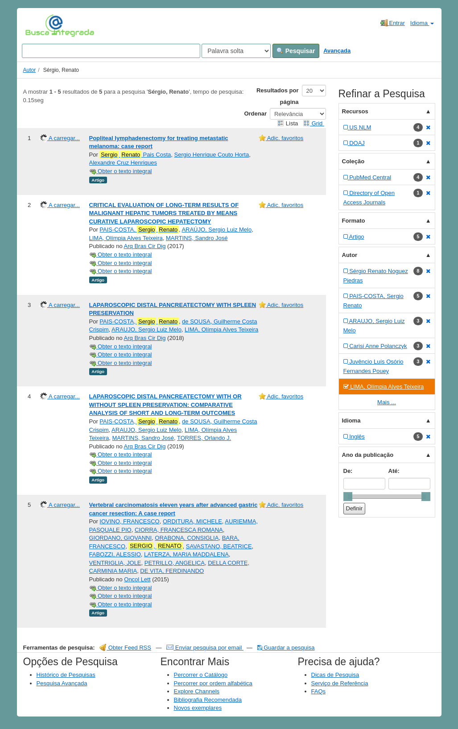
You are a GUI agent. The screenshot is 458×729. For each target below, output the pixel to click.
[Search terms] (111, 51)
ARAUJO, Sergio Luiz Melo (146, 329)
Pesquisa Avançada (62, 683)
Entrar (392, 22)
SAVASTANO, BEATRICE (219, 546)
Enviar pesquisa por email (204, 647)
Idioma (422, 23)
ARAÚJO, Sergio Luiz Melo (217, 229)
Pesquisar (295, 50)
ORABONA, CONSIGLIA (187, 537)
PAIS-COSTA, (139, 230)
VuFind (39, 25)
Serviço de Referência (339, 683)
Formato (353, 220)
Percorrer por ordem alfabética (213, 683)
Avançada (337, 50)
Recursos (355, 111)
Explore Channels (197, 691)
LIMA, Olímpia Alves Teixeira (126, 238)
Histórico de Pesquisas (66, 674)
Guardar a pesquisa (286, 647)
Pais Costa (135, 155)
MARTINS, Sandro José (196, 238)
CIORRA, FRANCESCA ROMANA (179, 529)
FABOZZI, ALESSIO (115, 554)
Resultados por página (277, 96)
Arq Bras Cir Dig (145, 246)
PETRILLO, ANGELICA (174, 562)
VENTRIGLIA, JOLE (115, 562)
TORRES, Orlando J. (204, 438)
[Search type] (236, 51)
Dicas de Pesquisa (335, 674)
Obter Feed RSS (125, 647)
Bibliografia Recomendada (208, 699)
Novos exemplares (198, 707)
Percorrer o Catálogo (201, 674)
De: (348, 471)
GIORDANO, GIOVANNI (120, 537)
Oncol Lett (137, 579)
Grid (313, 123)
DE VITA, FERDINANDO (172, 570)
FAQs (318, 691)
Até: (394, 471)
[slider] (347, 496)
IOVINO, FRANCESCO (129, 521)
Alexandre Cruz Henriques (123, 162)
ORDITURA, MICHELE (192, 521)
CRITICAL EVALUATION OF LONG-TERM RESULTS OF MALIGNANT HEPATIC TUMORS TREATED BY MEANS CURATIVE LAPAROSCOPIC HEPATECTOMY (164, 213)
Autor (29, 70)
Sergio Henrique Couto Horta (211, 154)
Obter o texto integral (120, 171)
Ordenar (255, 113)
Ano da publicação (368, 454)
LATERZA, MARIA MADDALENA (186, 554)
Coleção (353, 161)
